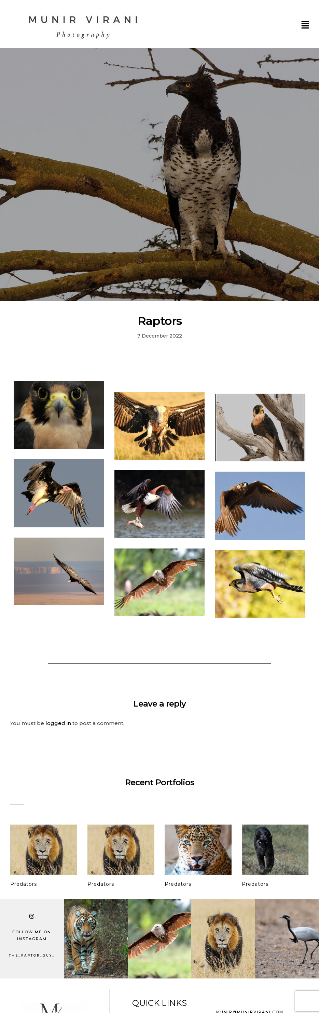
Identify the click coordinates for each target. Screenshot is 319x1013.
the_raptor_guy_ (32, 952)
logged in (58, 720)
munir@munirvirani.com (249, 1009)
